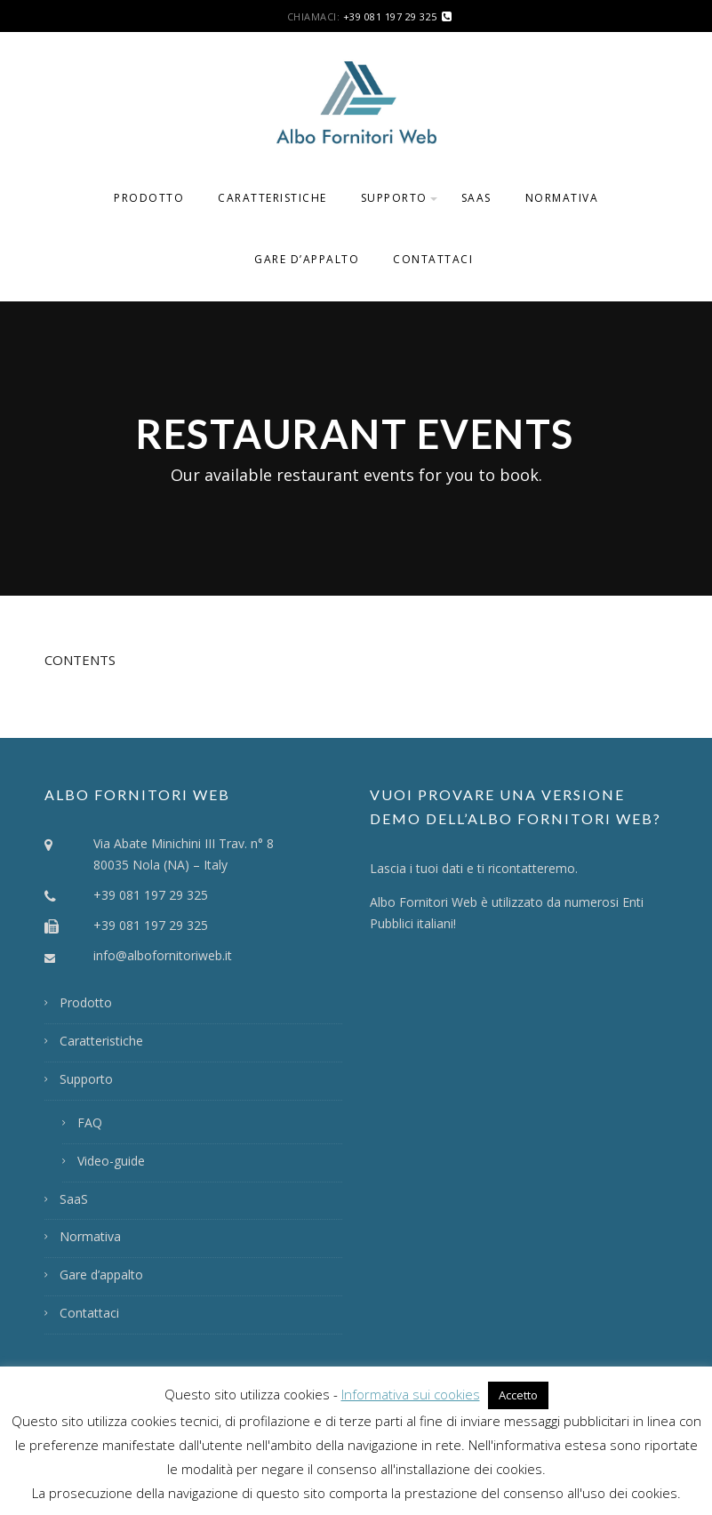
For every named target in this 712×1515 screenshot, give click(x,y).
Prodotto (149, 197)
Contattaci (433, 259)
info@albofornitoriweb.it (162, 955)
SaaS (476, 197)
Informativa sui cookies (410, 1394)
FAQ (89, 1122)
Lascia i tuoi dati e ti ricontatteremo (472, 868)
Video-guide (111, 1160)
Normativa (562, 197)
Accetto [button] (518, 1395)
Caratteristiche (272, 197)
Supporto (394, 197)
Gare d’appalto (306, 259)
